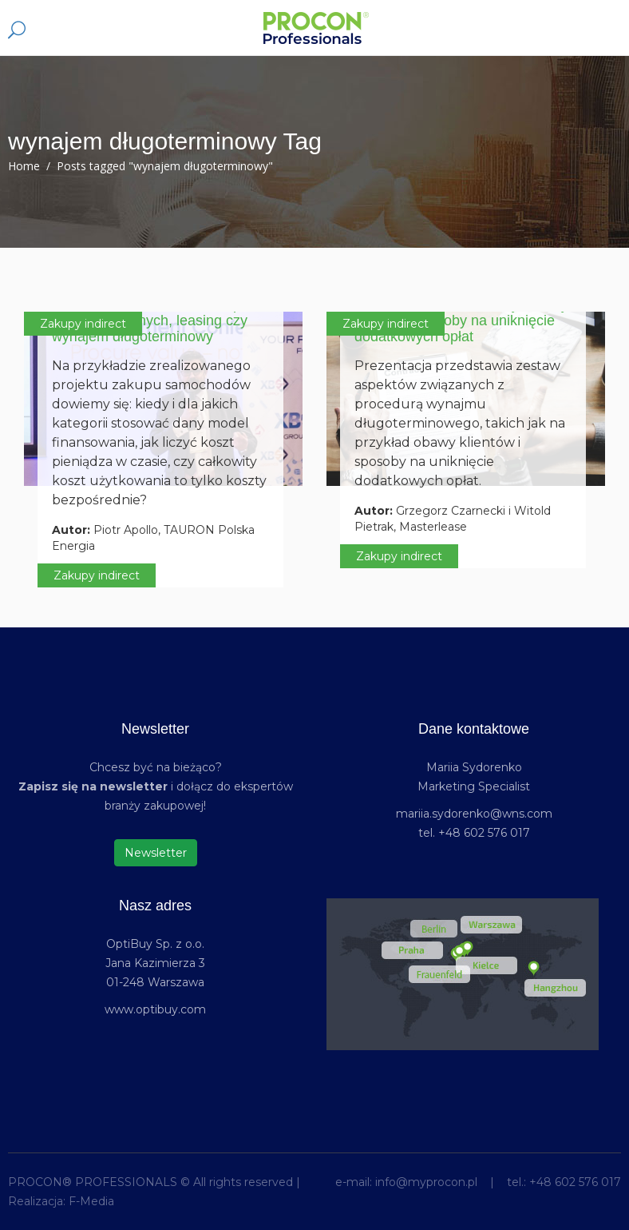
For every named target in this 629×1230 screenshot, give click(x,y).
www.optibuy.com (155, 1009)
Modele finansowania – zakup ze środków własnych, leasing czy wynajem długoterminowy (156, 320)
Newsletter (156, 853)
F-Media (91, 1201)
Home (24, 165)
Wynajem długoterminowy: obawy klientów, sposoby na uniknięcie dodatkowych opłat (461, 320)
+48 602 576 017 (575, 1182)
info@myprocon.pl (426, 1182)
